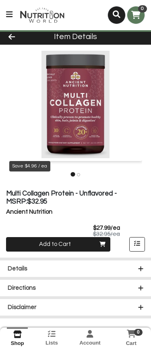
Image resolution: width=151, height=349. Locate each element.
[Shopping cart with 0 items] (136, 15)
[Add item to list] (137, 244)
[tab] (72, 174)
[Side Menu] (9, 15)
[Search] (116, 15)
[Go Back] (23, 37)
